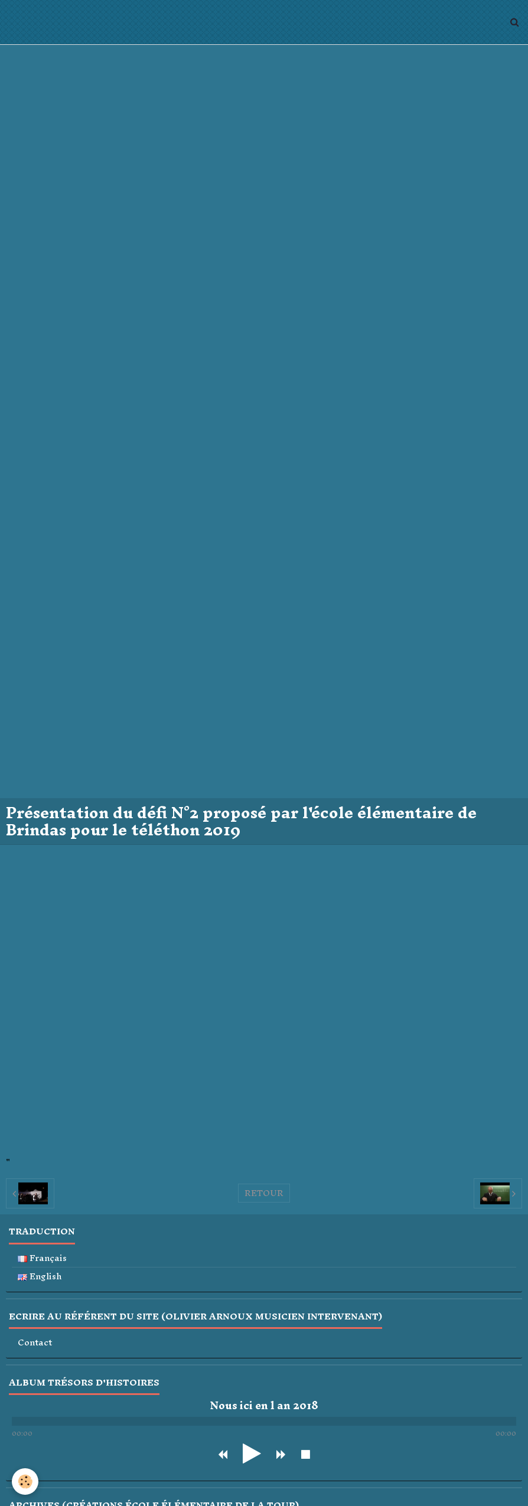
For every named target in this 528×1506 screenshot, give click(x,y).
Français (42, 1258)
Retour (264, 1193)
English (40, 1276)
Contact (35, 1343)
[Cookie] (25, 1481)
